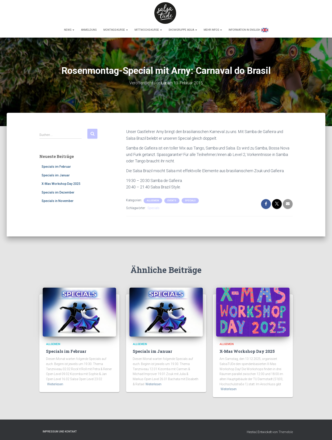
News (69, 28)
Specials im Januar (56, 173)
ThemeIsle (285, 430)
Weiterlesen (55, 382)
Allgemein (153, 199)
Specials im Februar (56, 165)
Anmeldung (89, 28)
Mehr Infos (213, 28)
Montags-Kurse (115, 28)
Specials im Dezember (58, 190)
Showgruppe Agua (183, 28)
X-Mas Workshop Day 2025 (61, 182)
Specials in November (58, 199)
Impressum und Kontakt (60, 429)
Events (171, 199)
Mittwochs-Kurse (148, 28)
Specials (190, 199)
